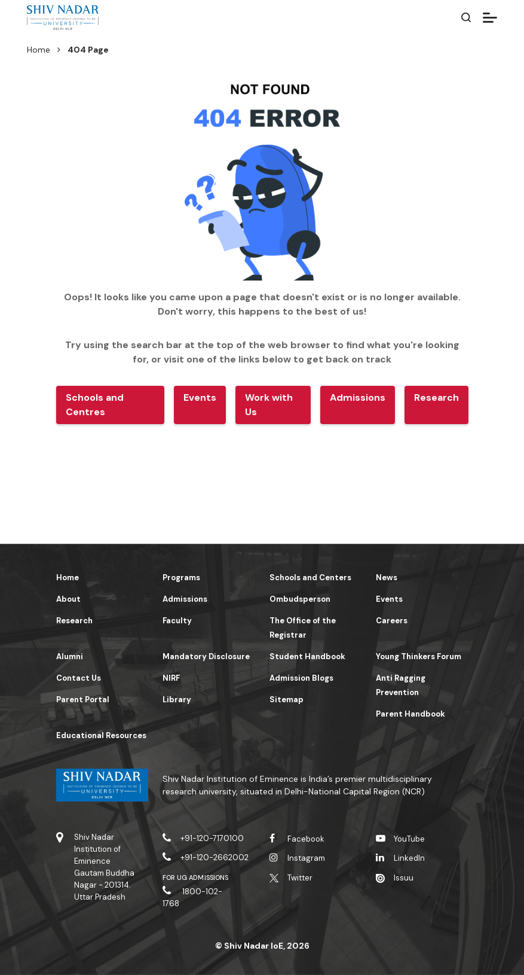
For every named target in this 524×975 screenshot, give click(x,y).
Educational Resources (101, 735)
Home (38, 49)
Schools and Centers (310, 577)
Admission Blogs (301, 678)
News (386, 577)
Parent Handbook (410, 714)
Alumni (69, 656)
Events (389, 599)
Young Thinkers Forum (418, 656)
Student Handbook (307, 656)
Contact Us (78, 678)
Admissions (185, 599)
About (68, 599)
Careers (391, 621)
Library (177, 699)
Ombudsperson (299, 599)
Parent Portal (82, 699)
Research (74, 621)
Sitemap (286, 699)
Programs (181, 577)
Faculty (177, 621)
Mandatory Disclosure (206, 656)
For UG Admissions (195, 877)
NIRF (171, 678)
